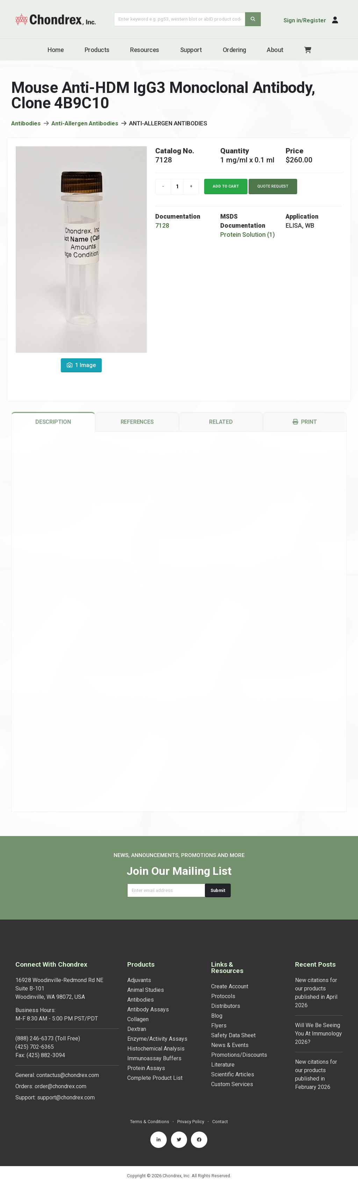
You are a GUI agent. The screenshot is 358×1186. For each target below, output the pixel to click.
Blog (216, 1015)
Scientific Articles (232, 1074)
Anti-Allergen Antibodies (84, 126)
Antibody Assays (148, 1009)
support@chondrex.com (66, 1097)
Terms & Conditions (149, 1121)
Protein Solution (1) (247, 237)
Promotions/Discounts (239, 1055)
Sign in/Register (305, 20)
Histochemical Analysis (156, 1048)
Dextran (136, 1029)
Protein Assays (146, 1068)
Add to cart (226, 189)
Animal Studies (145, 990)
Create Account (229, 986)
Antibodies (26, 126)
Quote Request (272, 189)
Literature (223, 1064)
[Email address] (166, 890)
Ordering (234, 49)
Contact (220, 1121)
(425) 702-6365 (34, 1047)
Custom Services (232, 1084)
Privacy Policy (190, 1121)
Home (56, 49)
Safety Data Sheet (233, 1035)
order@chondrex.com (60, 1086)
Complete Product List (154, 1078)
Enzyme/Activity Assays (157, 1038)
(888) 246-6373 (34, 1038)
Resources (144, 49)
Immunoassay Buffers (154, 1058)
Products (97, 49)
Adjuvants (139, 980)
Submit (217, 890)
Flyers (219, 1025)
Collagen (138, 1019)
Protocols (223, 996)
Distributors (225, 1006)
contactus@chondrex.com (67, 1075)
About (275, 49)
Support (191, 49)
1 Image (81, 368)
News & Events (230, 1045)
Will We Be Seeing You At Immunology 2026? (318, 1033)
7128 (162, 228)
